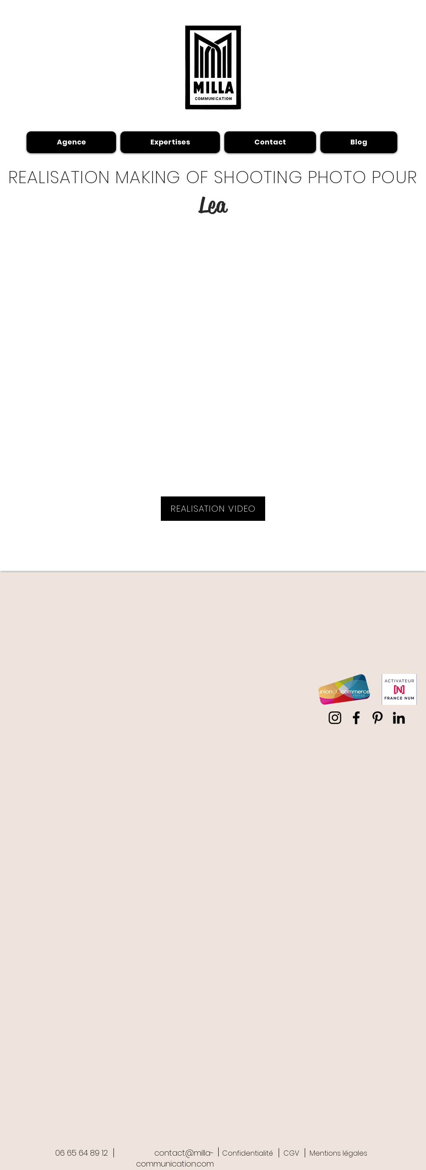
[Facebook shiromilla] (356, 717)
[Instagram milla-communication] (334, 717)
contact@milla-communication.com (175, 1158)
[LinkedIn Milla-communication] (398, 717)
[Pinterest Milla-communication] (377, 717)
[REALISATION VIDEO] (213, 508)
